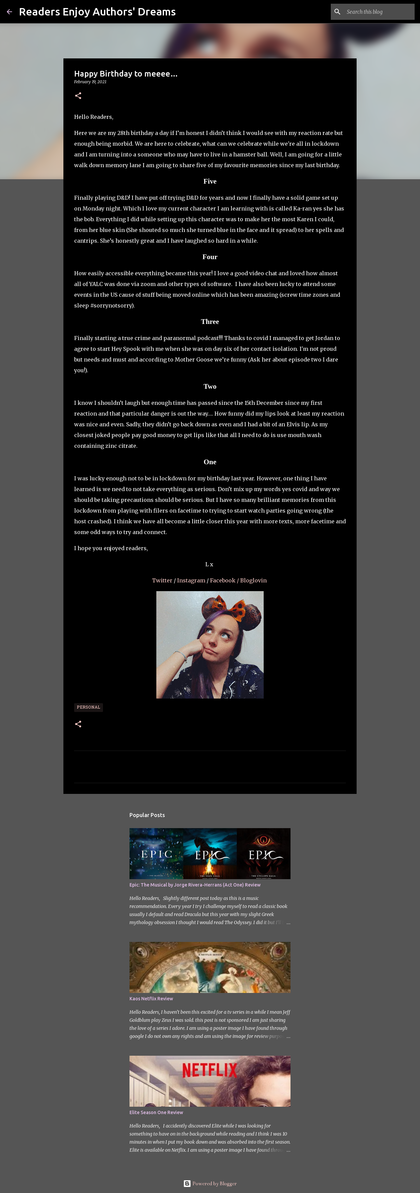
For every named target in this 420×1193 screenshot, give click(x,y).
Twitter (163, 580)
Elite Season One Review (156, 1112)
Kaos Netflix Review (151, 998)
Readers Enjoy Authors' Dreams (97, 11)
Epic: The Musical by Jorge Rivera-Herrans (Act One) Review (195, 885)
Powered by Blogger (210, 1184)
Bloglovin (254, 580)
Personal (88, 708)
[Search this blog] (379, 12)
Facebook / (224, 580)
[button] (78, 96)
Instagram (192, 580)
